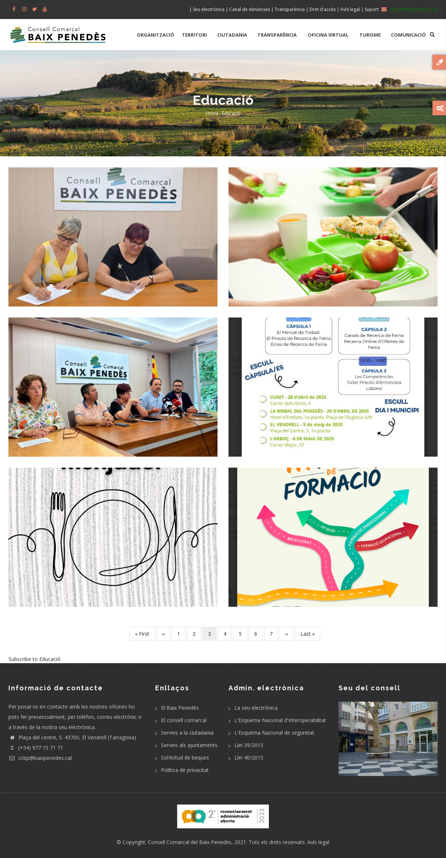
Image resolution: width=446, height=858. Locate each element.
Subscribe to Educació (34, 658)
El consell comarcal (183, 720)
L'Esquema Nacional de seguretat (274, 732)
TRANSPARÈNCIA (277, 34)
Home (212, 113)
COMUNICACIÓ (408, 34)
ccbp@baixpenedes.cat (40, 757)
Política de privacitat (185, 769)
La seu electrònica (256, 707)
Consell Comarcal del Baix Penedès (189, 842)
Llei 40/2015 (248, 757)
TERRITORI (194, 34)
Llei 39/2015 (248, 745)
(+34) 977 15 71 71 (35, 747)
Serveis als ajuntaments (189, 745)
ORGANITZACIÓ (155, 34)
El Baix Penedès (180, 707)
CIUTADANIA (232, 34)
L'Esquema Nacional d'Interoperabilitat (280, 720)
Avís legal (318, 842)
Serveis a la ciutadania (187, 732)
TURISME (370, 34)
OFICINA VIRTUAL (328, 34)
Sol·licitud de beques (185, 757)
